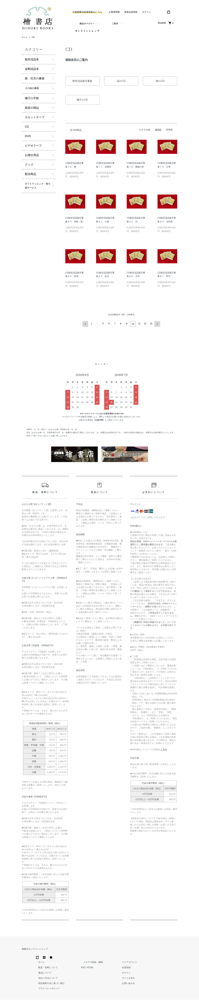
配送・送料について (98, 955)
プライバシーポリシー (99, 976)
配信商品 (30, 176)
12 (144, 325)
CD (33, 39)
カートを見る (168, 965)
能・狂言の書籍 (34, 80)
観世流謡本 (32, 61)
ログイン (146, 12)
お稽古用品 (32, 157)
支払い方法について (98, 965)
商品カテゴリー (87, 23)
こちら (164, 750)
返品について (94, 960)
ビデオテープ (33, 148)
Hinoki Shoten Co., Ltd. (100, 994)
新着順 (169, 131)
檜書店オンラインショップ (35, 950)
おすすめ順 (144, 131)
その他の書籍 (33, 90)
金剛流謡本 (32, 70)
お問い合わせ (168, 971)
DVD (28, 138)
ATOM (138, 955)
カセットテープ (34, 119)
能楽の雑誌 (32, 110)
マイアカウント (169, 950)
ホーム (24, 39)
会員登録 (166, 955)
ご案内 (115, 23)
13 (150, 325)
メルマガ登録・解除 (138, 950)
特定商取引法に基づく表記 (101, 971)
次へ (156, 325)
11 (139, 325)
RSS (130, 955)
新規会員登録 (130, 12)
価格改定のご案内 (76, 61)
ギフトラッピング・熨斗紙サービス (36, 191)
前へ (85, 325)
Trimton (115, 994)
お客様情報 (114, 12)
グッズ (29, 167)
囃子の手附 (32, 100)
